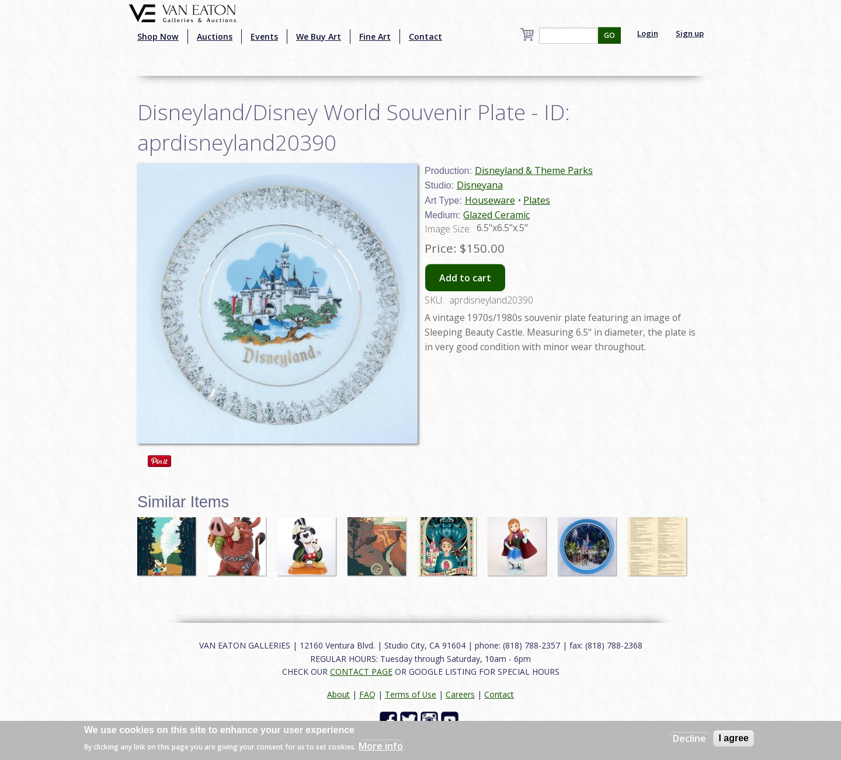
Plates (536, 200)
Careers (460, 694)
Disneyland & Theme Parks (534, 170)
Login (647, 33)
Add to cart (465, 277)
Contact (425, 36)
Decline (689, 738)
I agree (733, 738)
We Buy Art (318, 36)
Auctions (214, 36)
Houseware (490, 200)
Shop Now (158, 36)
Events (264, 36)
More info (381, 746)
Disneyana (480, 185)
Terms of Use (410, 694)
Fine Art (375, 36)
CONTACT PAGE (361, 671)
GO (609, 35)
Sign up (690, 33)
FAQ (367, 694)
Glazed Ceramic (496, 214)
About (338, 694)
